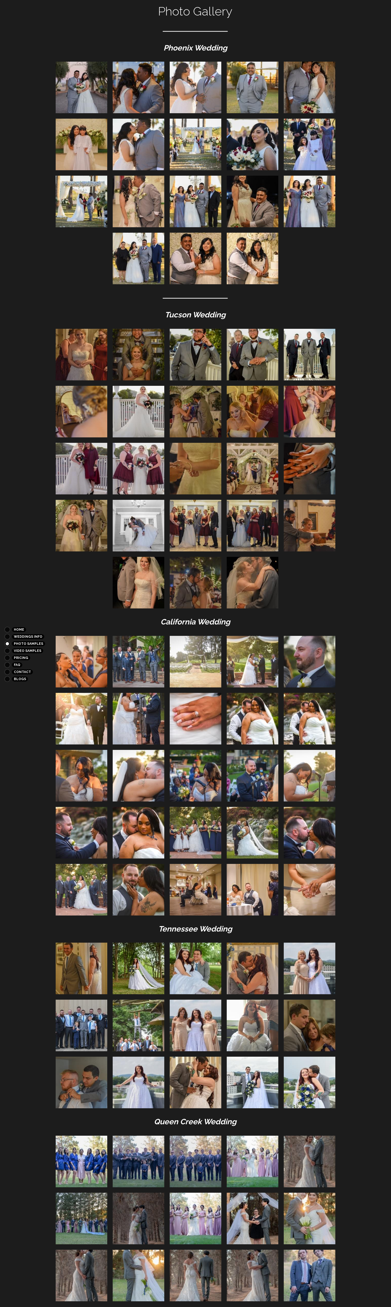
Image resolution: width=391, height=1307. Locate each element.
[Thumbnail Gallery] (81, 87)
